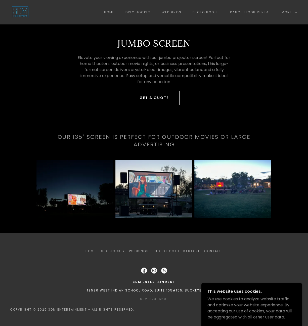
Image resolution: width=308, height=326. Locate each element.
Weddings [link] (172, 12)
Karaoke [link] (191, 251)
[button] (288, 12)
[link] (20, 12)
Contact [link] (213, 251)
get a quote (154, 97)
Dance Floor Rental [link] (250, 12)
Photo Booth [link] (206, 12)
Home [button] (90, 251)
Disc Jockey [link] (138, 12)
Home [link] (109, 12)
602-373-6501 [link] (154, 299)
